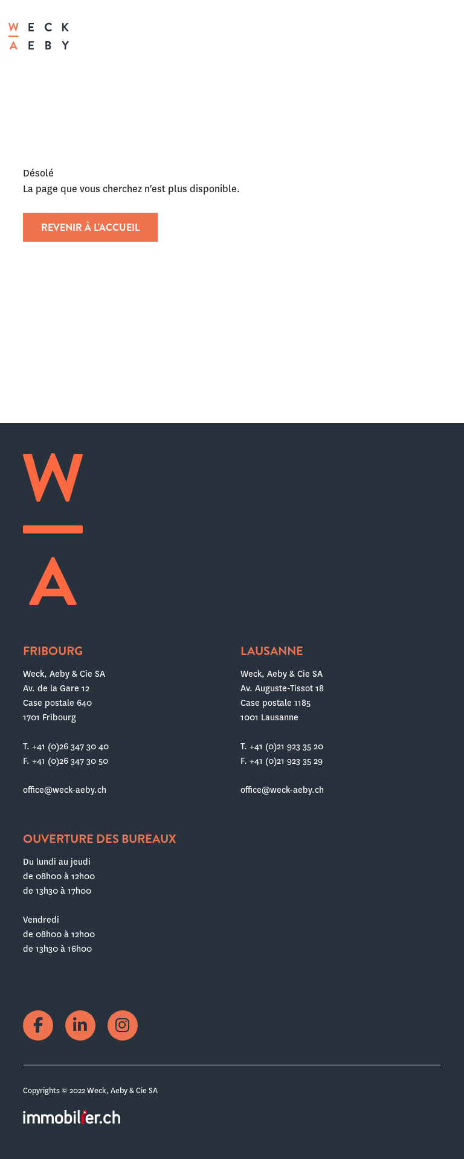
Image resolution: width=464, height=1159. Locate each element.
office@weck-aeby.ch (64, 789)
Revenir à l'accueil (90, 227)
